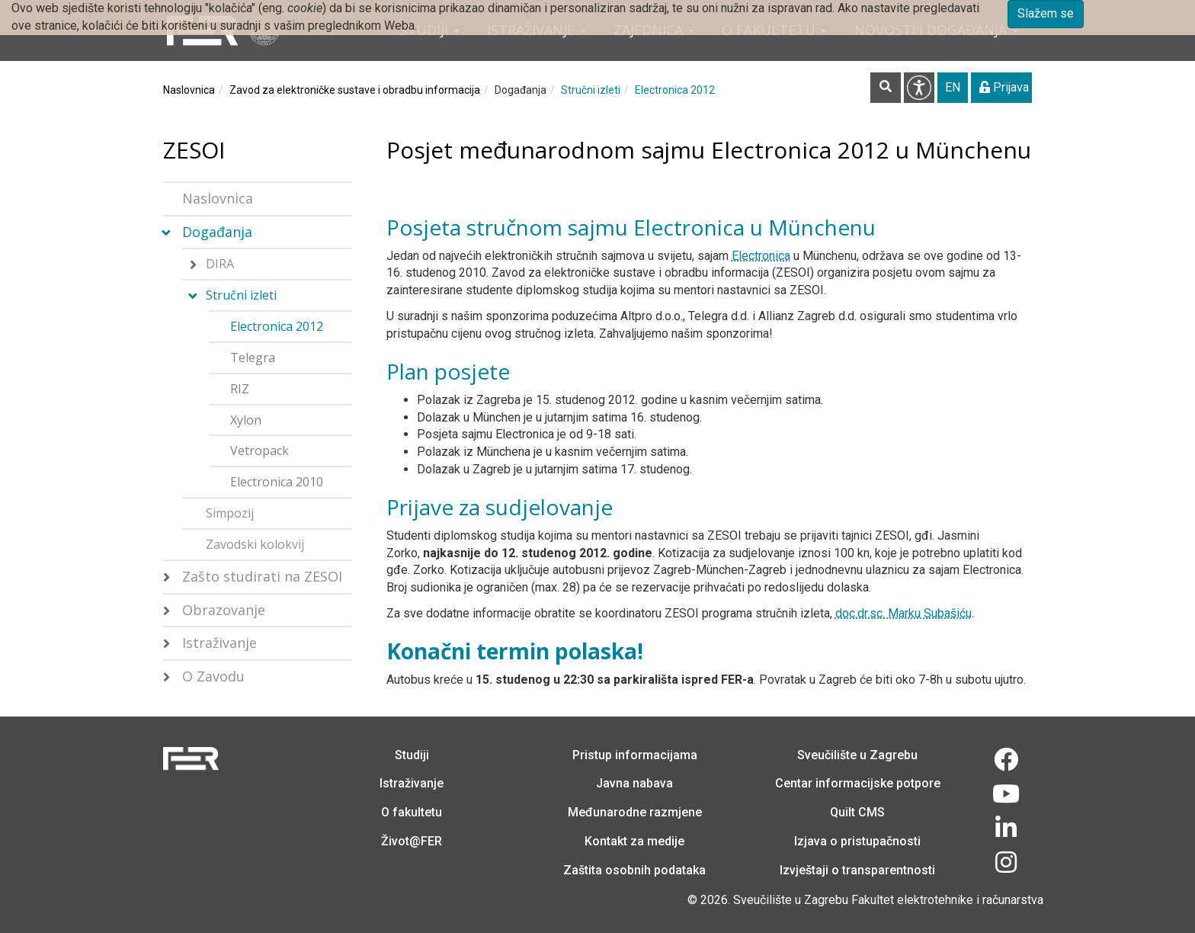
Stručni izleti (590, 90)
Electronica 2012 (675, 90)
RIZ (239, 388)
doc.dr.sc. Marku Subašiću (903, 613)
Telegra (252, 357)
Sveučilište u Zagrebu (857, 755)
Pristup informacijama (634, 755)
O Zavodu (213, 676)
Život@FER (411, 841)
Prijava (1004, 87)
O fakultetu (411, 812)
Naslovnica (189, 90)
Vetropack (259, 450)
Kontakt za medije (634, 841)
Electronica (761, 255)
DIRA (220, 263)
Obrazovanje (223, 610)
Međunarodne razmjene (635, 812)
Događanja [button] (217, 232)
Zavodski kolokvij (255, 544)
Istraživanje (219, 642)
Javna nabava (634, 783)
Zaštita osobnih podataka (634, 870)
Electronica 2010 (276, 481)
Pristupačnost (919, 87)
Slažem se (1045, 13)
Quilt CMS (857, 812)
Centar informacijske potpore (857, 783)
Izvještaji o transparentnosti (857, 870)
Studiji (412, 755)
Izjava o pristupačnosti (857, 841)
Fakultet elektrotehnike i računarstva (947, 900)
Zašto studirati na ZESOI (262, 576)
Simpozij (230, 513)
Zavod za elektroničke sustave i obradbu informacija (354, 90)
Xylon (245, 420)
